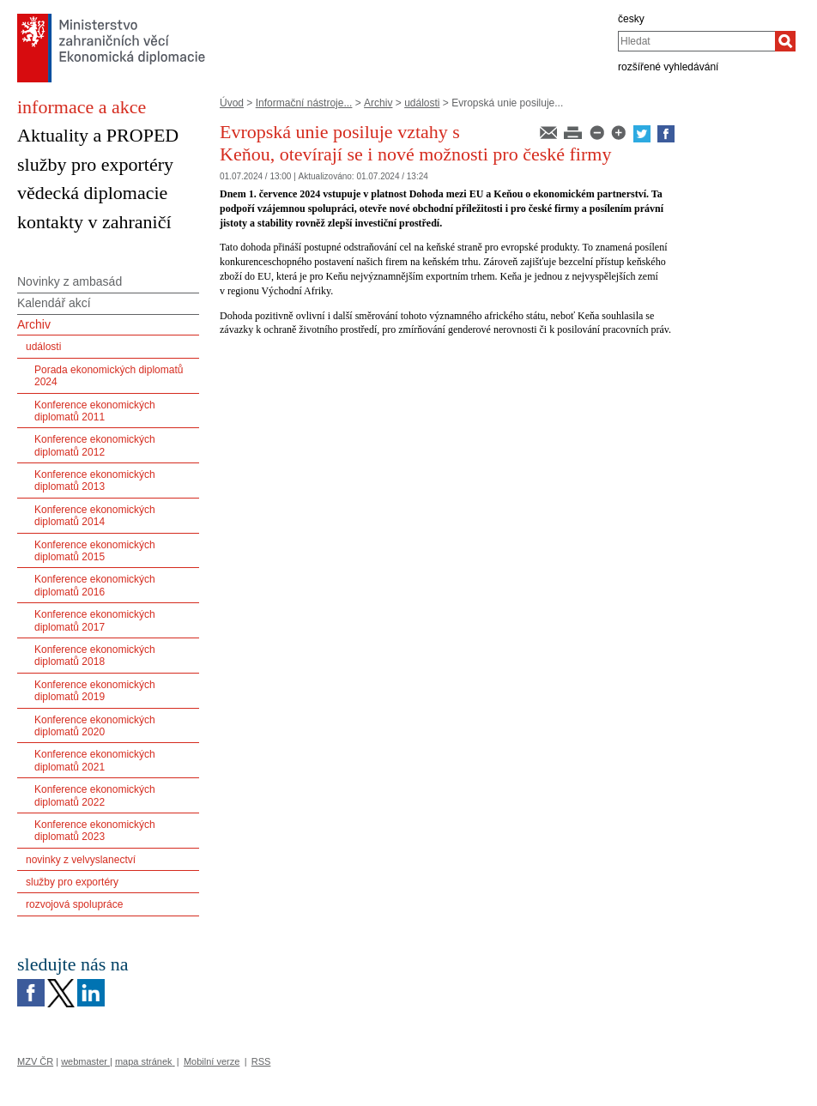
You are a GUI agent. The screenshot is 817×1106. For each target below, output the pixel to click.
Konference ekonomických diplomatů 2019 (94, 691)
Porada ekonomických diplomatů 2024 (108, 376)
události (421, 103)
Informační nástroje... (304, 103)
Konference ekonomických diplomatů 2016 (94, 585)
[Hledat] (785, 41)
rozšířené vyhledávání (668, 67)
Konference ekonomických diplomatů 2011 (94, 411)
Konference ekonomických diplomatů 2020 (94, 726)
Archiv (378, 103)
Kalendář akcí (54, 303)
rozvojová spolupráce (74, 904)
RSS (261, 1061)
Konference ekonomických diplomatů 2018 (94, 656)
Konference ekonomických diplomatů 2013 (94, 480)
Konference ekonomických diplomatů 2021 (94, 760)
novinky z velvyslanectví (81, 860)
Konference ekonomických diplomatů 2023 (94, 831)
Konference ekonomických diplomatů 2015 (94, 551)
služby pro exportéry (72, 882)
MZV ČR (35, 1061)
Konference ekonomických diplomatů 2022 (94, 795)
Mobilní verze (211, 1061)
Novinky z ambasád (69, 281)
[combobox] (696, 41)
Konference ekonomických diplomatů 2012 (94, 445)
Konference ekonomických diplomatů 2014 (94, 516)
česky (631, 19)
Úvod (232, 103)
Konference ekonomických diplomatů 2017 (94, 620)
